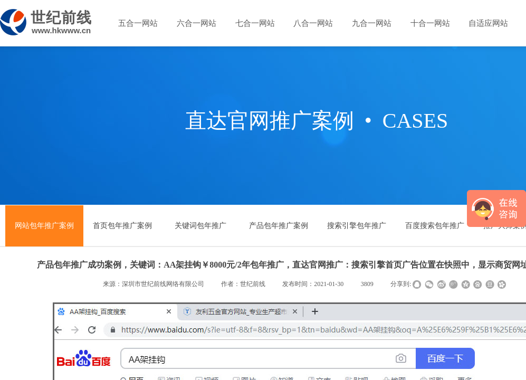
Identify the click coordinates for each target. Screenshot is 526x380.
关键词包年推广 (200, 226)
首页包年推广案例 (122, 226)
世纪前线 (61, 18)
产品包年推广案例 (278, 226)
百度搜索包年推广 (434, 226)
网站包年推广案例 (44, 226)
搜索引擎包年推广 (356, 226)
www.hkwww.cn (61, 30)
